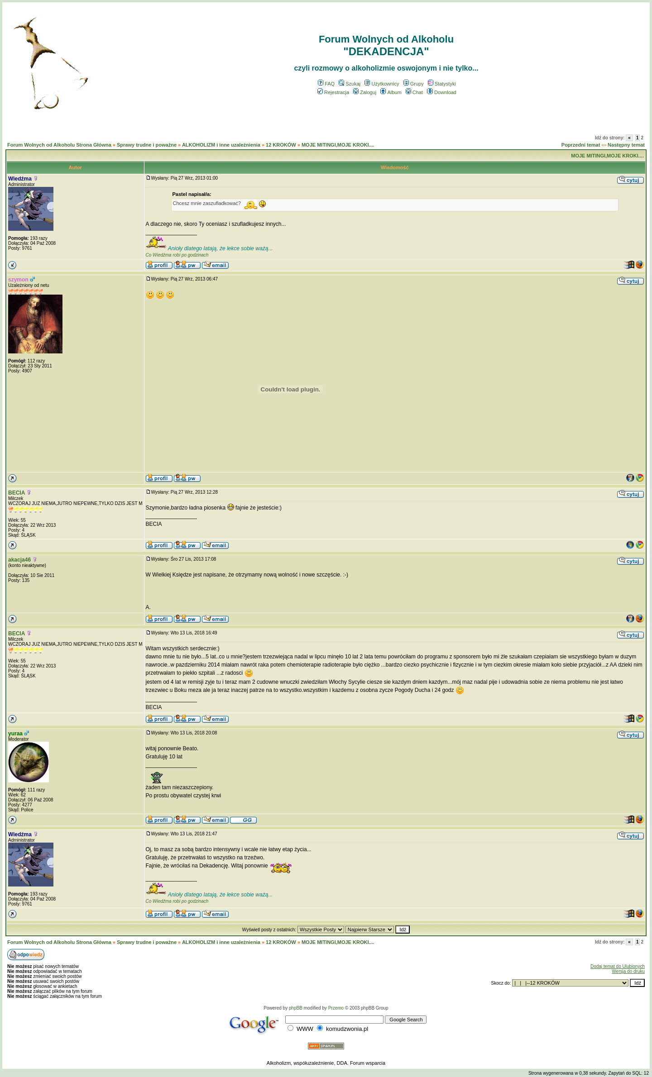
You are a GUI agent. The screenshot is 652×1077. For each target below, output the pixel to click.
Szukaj (349, 83)
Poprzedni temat (580, 145)
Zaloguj (364, 92)
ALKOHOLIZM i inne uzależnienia (221, 145)
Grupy (413, 83)
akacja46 (19, 560)
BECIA (16, 493)
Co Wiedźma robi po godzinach (177, 255)
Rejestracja (333, 92)
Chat (414, 92)
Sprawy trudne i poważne (147, 145)
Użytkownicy (381, 83)
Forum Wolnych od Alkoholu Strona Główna (59, 145)
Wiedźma (20, 179)
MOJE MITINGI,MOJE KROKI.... (338, 145)
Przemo (336, 1008)
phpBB (295, 1008)
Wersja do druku (628, 971)
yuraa (15, 733)
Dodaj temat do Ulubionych (617, 966)
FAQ (326, 83)
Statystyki (442, 83)
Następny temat (626, 145)
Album (390, 92)
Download (441, 92)
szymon (18, 279)
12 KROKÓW (281, 145)
